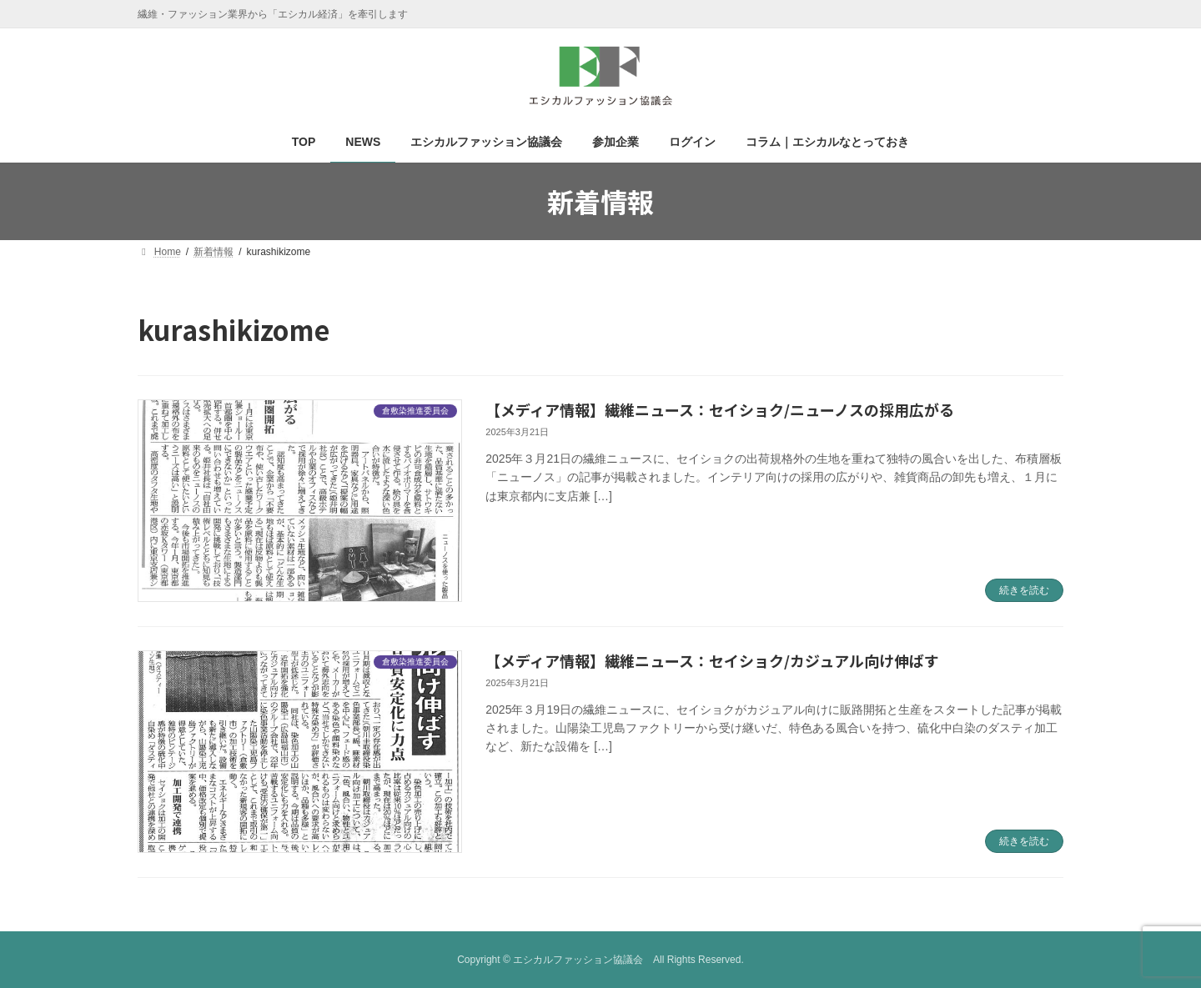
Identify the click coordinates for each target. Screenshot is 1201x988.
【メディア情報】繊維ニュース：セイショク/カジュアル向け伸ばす (712, 660)
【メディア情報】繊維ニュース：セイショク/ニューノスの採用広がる (719, 409)
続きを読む (1024, 590)
